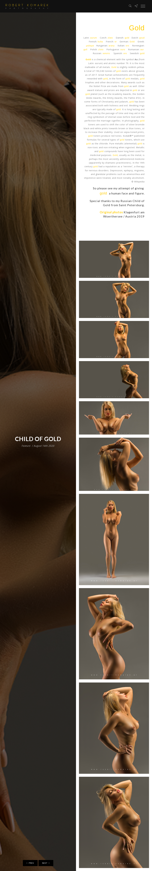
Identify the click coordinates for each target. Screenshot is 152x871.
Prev (30, 863)
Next (46, 863)
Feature (26, 445)
